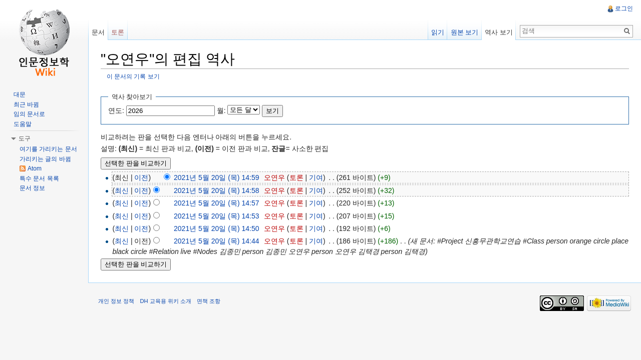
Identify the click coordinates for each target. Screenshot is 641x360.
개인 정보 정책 (116, 301)
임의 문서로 (29, 114)
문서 (98, 32)
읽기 (437, 32)
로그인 (624, 8)
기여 (316, 178)
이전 (141, 178)
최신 (122, 190)
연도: (116, 110)
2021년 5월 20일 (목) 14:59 (216, 178)
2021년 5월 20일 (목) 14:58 (216, 190)
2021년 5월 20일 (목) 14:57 (216, 203)
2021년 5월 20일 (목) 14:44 (216, 241)
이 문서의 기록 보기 (133, 76)
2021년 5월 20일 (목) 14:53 (216, 216)
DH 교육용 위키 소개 (165, 301)
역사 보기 (499, 32)
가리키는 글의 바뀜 (45, 159)
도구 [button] (25, 138)
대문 (20, 94)
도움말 (23, 124)
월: (221, 110)
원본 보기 (465, 32)
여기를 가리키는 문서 (48, 149)
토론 (296, 178)
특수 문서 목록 (39, 178)
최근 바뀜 (26, 104)
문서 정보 (32, 188)
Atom (35, 168)
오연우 (274, 178)
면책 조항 (208, 301)
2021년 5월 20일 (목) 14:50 (216, 228)
